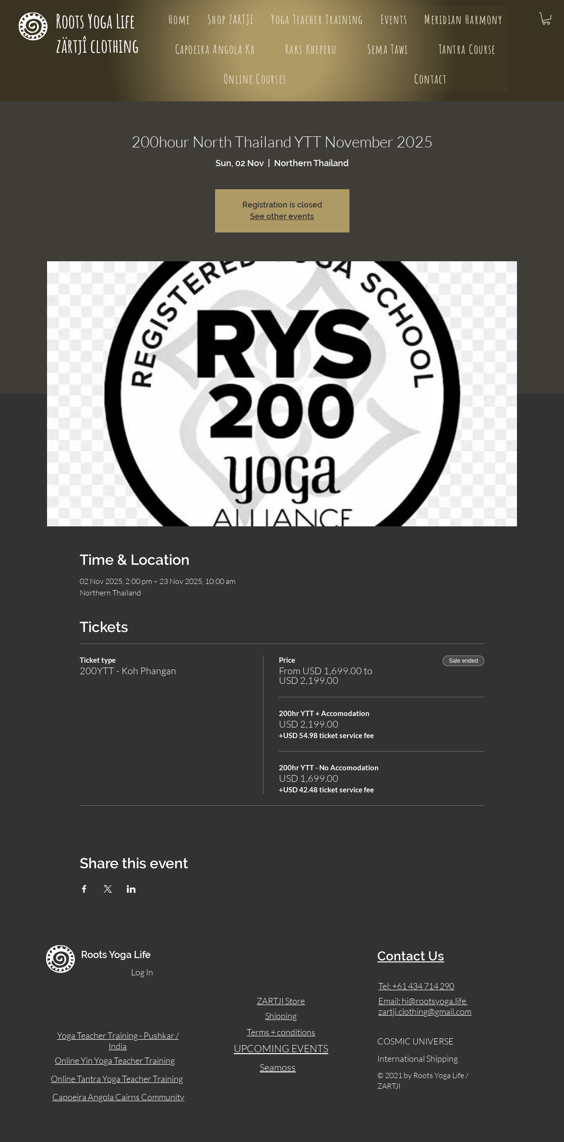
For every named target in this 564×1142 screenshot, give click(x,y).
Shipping (281, 1015)
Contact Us (410, 956)
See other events (282, 216)
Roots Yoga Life (97, 21)
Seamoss (278, 1067)
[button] (546, 18)
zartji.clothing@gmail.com (424, 1011)
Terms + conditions (281, 1032)
